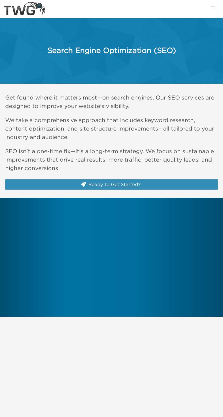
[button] (213, 8)
